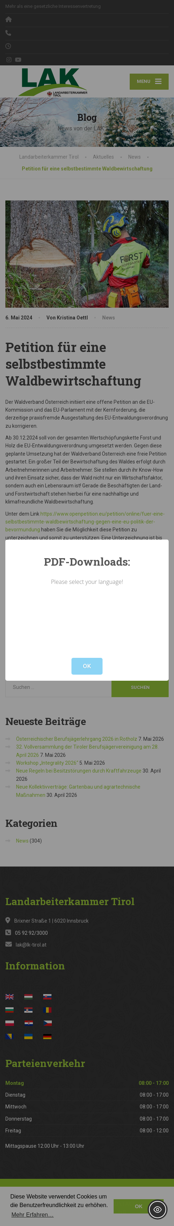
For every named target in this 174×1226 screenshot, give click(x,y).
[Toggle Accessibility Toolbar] (157, 1209)
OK (87, 666)
